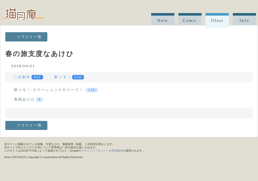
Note (162, 20)
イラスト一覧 (29, 37)
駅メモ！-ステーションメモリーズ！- (56, 90)
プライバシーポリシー (95, 150)
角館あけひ (28, 99)
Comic (190, 20)
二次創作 (28, 77)
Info (244, 20)
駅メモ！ (69, 77)
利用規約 (117, 150)
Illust (217, 20)
